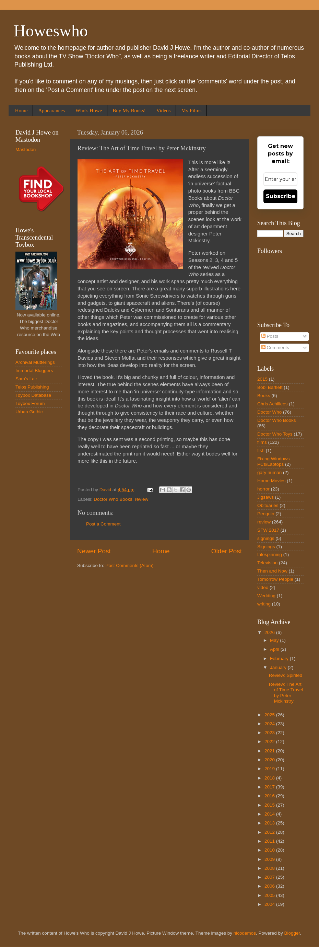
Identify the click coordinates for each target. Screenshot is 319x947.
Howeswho (51, 31)
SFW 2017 (268, 530)
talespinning (269, 554)
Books (263, 395)
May (275, 640)
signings (265, 538)
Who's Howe (88, 110)
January (279, 667)
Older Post (226, 551)
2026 (270, 632)
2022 (270, 741)
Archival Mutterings (35, 362)
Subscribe (280, 196)
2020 (270, 759)
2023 (270, 732)
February (280, 658)
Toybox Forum (30, 403)
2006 (270, 886)
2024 (270, 723)
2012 (270, 832)
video (262, 587)
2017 (270, 786)
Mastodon (25, 149)
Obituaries (268, 505)
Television (267, 562)
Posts (270, 336)
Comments (275, 347)
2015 (262, 379)
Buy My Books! (129, 110)
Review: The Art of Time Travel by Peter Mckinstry (286, 693)
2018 (270, 778)
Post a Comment (103, 524)
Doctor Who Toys (275, 434)
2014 (270, 814)
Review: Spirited (286, 675)
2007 (270, 877)
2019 (270, 768)
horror (263, 489)
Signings (266, 546)
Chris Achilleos (272, 403)
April (275, 649)
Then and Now (272, 571)
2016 (270, 795)
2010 (270, 850)
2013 (270, 822)
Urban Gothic (29, 411)
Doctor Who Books (113, 499)
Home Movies (271, 480)
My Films (191, 110)
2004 (270, 904)
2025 (270, 714)
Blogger (292, 933)
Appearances (51, 110)
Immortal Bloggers (34, 370)
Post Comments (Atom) (130, 565)
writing (264, 604)
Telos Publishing (32, 387)
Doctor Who (269, 412)
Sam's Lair (26, 378)
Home (21, 110)
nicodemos (245, 933)
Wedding (266, 595)
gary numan (269, 472)
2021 (270, 750)
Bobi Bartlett (270, 387)
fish (260, 450)
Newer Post (94, 551)
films (262, 442)
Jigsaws (265, 497)
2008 (270, 868)
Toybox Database (33, 395)
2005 (270, 895)
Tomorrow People (275, 579)
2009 (270, 859)
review (141, 499)
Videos (163, 110)
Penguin (265, 513)
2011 (270, 841)
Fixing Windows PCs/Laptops (273, 461)
